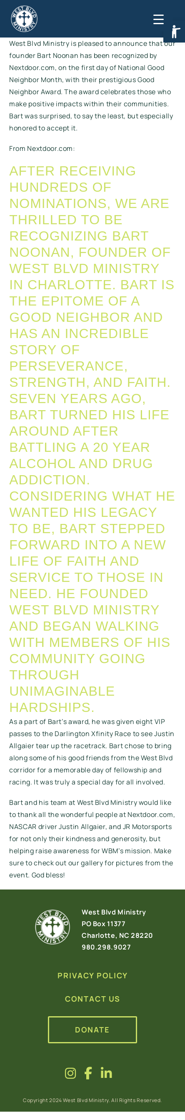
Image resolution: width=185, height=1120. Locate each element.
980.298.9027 (106, 947)
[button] (174, 32)
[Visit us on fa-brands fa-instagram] (70, 1073)
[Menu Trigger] (157, 18)
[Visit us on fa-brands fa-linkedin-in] (106, 1073)
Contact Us (92, 999)
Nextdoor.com (50, 148)
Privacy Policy (93, 975)
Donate (92, 1030)
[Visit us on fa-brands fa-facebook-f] (88, 1073)
